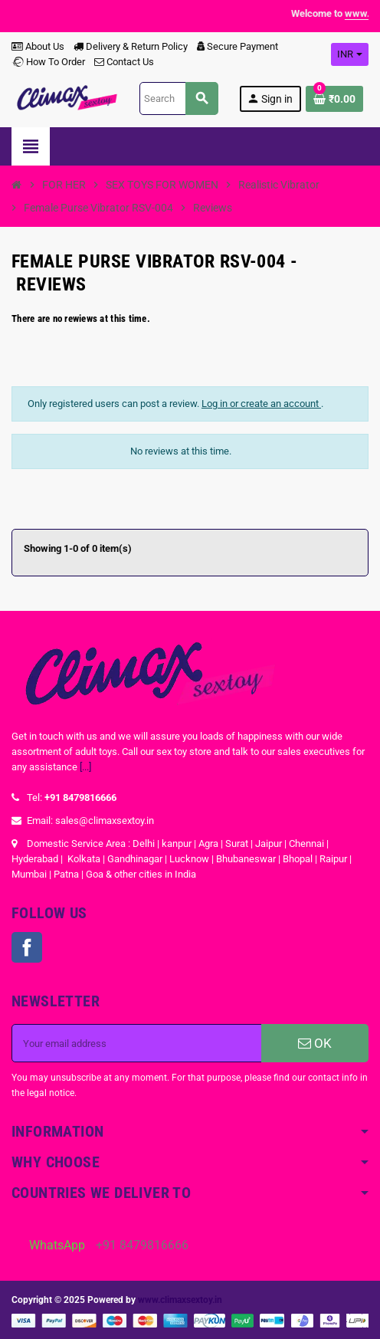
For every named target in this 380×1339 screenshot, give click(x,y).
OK (315, 1043)
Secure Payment (237, 46)
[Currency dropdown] (350, 54)
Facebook (26, 947)
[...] (85, 767)
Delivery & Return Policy (131, 46)
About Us (37, 46)
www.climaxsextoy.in (180, 1300)
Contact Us (124, 61)
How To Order (48, 61)
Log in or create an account (261, 403)
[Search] (178, 98)
